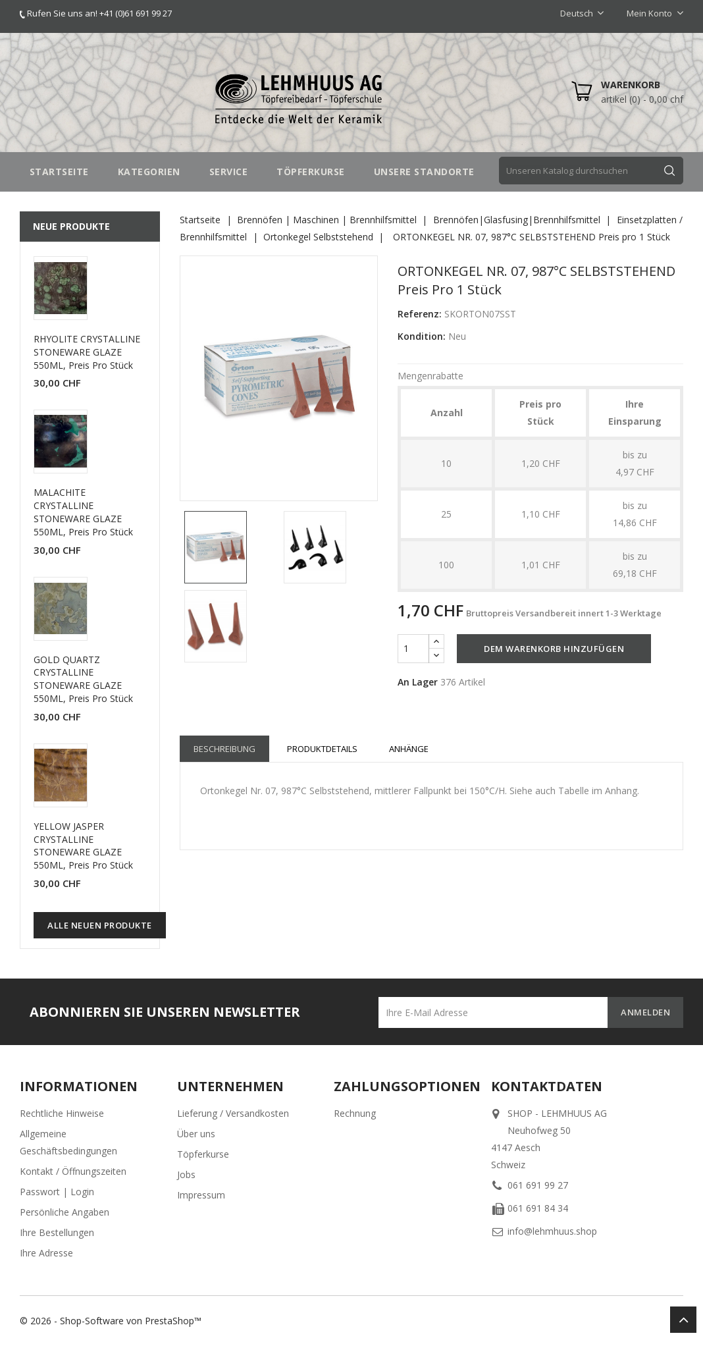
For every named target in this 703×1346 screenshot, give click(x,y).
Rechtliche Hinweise (62, 1113)
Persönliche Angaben (64, 1212)
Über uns (196, 1133)
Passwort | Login (57, 1191)
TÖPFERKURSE (310, 171)
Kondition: (422, 336)
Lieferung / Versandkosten (233, 1113)
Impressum (201, 1195)
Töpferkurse (203, 1154)
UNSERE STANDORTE (424, 171)
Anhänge (409, 749)
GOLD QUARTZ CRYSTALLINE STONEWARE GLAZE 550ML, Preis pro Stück (83, 679)
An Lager (418, 682)
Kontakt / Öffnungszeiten (73, 1171)
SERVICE (228, 171)
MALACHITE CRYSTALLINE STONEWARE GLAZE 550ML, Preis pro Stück (83, 511)
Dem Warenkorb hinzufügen (554, 649)
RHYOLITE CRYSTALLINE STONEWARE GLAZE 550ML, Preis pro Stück (87, 352)
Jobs (186, 1174)
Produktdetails (322, 749)
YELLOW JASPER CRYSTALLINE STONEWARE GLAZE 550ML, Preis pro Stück (83, 845)
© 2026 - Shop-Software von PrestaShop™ (110, 1320)
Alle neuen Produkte (99, 925)
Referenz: (420, 314)
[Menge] (413, 648)
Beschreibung (224, 749)
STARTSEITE (59, 171)
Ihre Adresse (46, 1253)
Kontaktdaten (546, 1086)
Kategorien (149, 171)
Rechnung (355, 1113)
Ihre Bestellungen (57, 1232)
